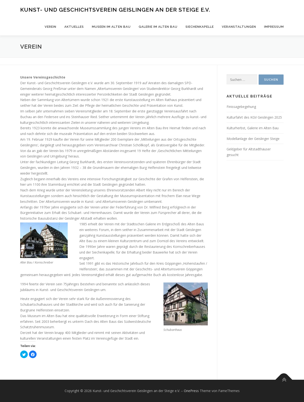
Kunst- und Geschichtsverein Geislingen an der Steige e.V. (115, 9)
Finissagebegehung (241, 106)
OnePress (191, 390)
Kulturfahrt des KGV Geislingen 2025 (254, 117)
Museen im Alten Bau (111, 26)
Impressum (274, 26)
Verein (50, 26)
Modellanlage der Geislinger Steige (253, 138)
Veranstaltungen (239, 26)
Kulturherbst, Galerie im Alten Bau (253, 128)
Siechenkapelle (199, 26)
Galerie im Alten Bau (158, 26)
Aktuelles (74, 26)
